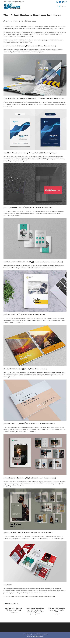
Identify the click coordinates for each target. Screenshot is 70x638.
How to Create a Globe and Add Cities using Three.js (13, 609)
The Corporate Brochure (14, 207)
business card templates (56, 40)
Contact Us (39, 634)
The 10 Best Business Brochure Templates (19, 596)
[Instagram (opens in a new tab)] (62, 2)
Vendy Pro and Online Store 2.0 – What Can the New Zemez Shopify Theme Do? (35, 610)
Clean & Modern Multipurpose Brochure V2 (21, 98)
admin (7, 21)
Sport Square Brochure (13, 532)
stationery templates (9, 42)
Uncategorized (31, 21)
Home (24, 634)
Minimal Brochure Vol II (14, 369)
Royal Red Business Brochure (16, 153)
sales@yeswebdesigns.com (18, 1)
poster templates (27, 40)
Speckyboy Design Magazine (47, 596)
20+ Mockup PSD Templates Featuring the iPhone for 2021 (56, 610)
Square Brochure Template (15, 46)
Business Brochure (12, 314)
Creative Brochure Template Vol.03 (18, 262)
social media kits (36, 40)
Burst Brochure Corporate (15, 423)
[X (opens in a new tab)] (57, 2)
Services (29, 634)
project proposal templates (24, 42)
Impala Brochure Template (15, 478)
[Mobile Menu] (63, 6)
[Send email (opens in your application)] (65, 2)
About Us (45, 634)
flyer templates (46, 40)
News (33, 634)
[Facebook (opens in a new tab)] (59, 2)
